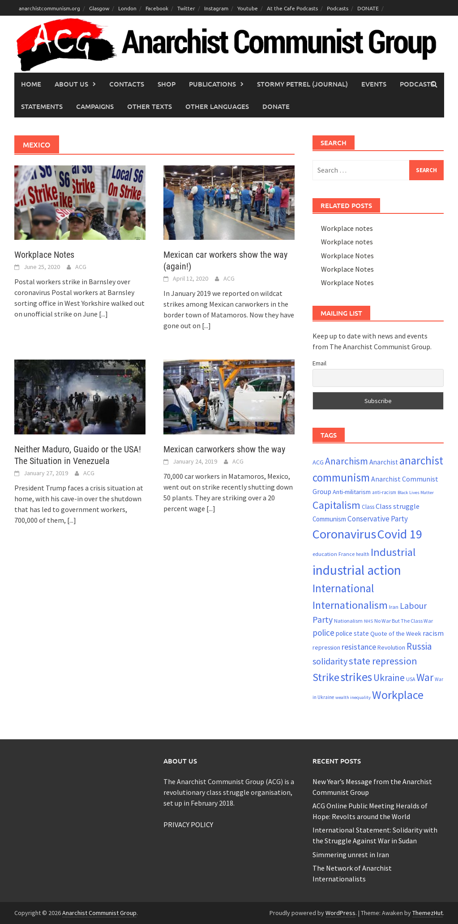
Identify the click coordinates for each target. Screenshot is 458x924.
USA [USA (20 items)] (410, 679)
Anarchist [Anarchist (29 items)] (383, 462)
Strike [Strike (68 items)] (325, 677)
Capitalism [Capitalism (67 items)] (336, 505)
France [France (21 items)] (346, 554)
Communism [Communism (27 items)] (329, 519)
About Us (71, 83)
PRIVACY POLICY (188, 824)
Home (31, 83)
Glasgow (99, 8)
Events (373, 83)
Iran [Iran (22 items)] (393, 606)
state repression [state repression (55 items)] (383, 661)
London (127, 8)
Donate (276, 106)
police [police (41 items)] (323, 632)
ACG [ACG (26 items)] (318, 462)
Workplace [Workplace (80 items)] (398, 694)
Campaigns (95, 106)
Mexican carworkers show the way (224, 449)
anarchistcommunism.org (49, 8)
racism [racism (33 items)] (433, 633)
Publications (212, 83)
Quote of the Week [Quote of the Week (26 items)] (395, 633)
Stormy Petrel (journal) (302, 83)
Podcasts (337, 8)
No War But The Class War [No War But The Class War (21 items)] (403, 620)
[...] (103, 313)
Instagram (216, 8)
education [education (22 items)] (324, 554)
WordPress (340, 913)
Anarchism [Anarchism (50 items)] (346, 461)
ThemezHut (427, 913)
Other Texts (149, 106)
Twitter (186, 8)
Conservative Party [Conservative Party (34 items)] (377, 519)
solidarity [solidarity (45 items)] (329, 661)
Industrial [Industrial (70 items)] (393, 552)
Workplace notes (347, 228)
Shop (166, 83)
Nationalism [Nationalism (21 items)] (348, 620)
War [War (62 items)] (424, 677)
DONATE (368, 8)
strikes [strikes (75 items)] (356, 677)
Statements (42, 106)
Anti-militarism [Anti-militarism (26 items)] (352, 492)
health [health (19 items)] (362, 554)
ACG (80, 267)
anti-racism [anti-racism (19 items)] (384, 492)
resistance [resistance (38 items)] (359, 647)
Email (319, 363)
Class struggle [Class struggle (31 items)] (397, 506)
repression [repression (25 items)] (326, 647)
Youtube (247, 8)
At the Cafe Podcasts (292, 8)
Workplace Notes (44, 254)
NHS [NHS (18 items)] (368, 621)
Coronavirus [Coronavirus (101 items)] (344, 534)
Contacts (126, 83)
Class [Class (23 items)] (368, 507)
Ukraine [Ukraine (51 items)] (389, 678)
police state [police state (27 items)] (352, 633)
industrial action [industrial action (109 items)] (356, 570)
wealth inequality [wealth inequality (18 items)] (353, 697)
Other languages (217, 106)
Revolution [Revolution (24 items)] (391, 647)
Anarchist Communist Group (99, 913)
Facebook (157, 8)
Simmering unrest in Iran (350, 854)
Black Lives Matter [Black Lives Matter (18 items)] (416, 492)
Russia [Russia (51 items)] (419, 646)
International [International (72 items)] (343, 588)
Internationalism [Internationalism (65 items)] (350, 605)
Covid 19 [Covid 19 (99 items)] (399, 534)
